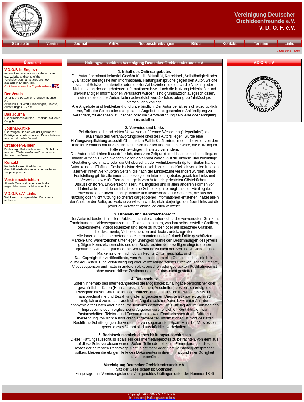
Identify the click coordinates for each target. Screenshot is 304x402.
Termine (261, 43)
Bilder (196, 43)
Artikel (114, 43)
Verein (52, 43)
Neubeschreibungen (156, 43)
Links (289, 43)
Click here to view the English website (31, 86)
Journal (80, 43)
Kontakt (230, 43)
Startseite (20, 43)
